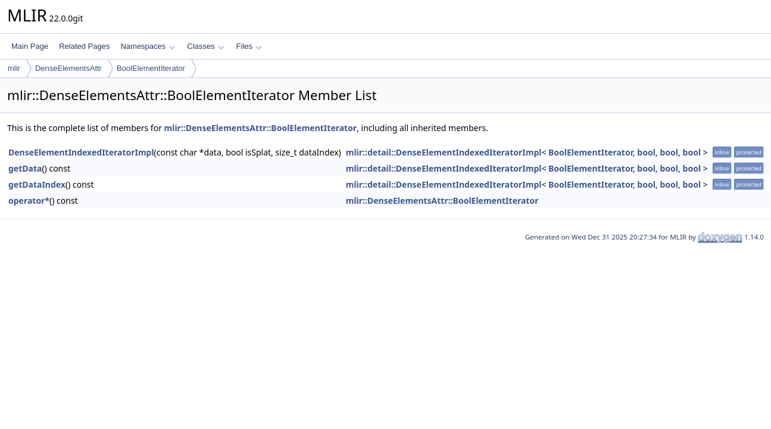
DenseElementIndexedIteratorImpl (81, 152)
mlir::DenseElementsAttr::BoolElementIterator (260, 127)
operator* (28, 200)
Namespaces (147, 46)
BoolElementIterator (151, 68)
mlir (14, 68)
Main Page (29, 46)
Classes (205, 46)
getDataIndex (36, 184)
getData (25, 168)
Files (249, 46)
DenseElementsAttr (68, 68)
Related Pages (84, 46)
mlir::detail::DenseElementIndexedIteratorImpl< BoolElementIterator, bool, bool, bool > (527, 152)
